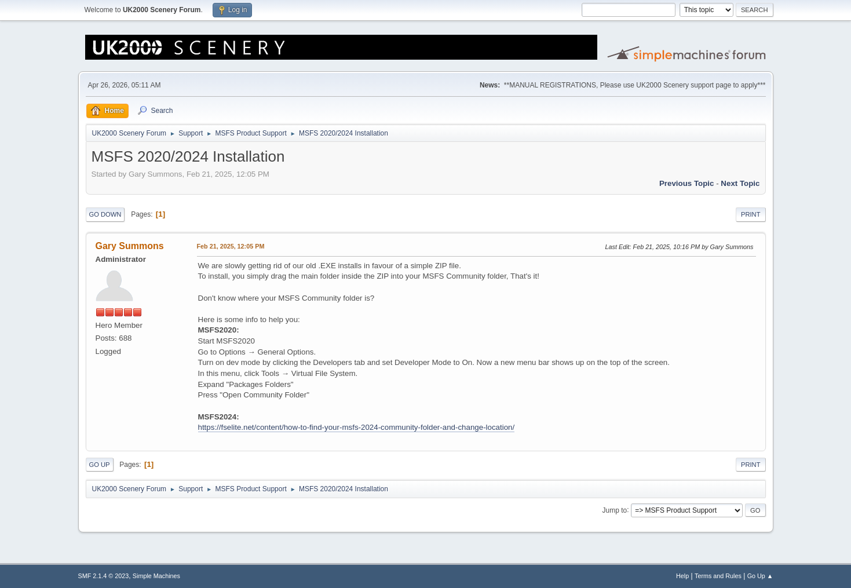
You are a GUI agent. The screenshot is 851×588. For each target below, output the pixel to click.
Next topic (740, 183)
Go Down (105, 214)
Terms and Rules (718, 575)
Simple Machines (156, 575)
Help (682, 575)
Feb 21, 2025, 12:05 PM (231, 246)
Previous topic (686, 183)
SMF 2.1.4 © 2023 (103, 575)
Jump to (614, 510)
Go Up (99, 464)
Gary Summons (130, 246)
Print (751, 214)
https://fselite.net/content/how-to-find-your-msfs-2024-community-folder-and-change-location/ (356, 427)
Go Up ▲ (760, 575)
